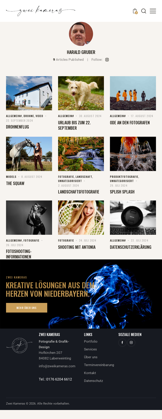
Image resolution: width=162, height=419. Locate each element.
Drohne (29, 116)
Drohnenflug (17, 127)
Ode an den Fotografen (130, 122)
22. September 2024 (19, 120)
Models (11, 176)
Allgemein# (14, 116)
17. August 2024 (142, 116)
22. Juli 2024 (139, 240)
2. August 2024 (68, 185)
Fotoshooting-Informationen (19, 254)
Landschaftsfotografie (78, 191)
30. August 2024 (90, 116)
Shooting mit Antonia (76, 247)
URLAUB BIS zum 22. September (74, 125)
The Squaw (15, 183)
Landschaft (84, 176)
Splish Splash (122, 191)
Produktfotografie (124, 176)
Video (39, 116)
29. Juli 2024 (118, 185)
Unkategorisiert (70, 181)
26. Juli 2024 (14, 245)
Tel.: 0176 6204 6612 (55, 379)
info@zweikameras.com (57, 366)
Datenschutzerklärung (130, 247)
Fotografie (66, 176)
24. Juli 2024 (87, 240)
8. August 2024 (31, 176)
